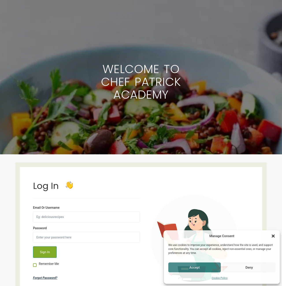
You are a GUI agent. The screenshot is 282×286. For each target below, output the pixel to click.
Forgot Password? (45, 278)
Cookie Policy (220, 278)
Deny (249, 267)
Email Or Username (46, 207)
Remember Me (49, 264)
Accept (194, 267)
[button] (273, 236)
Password (40, 228)
